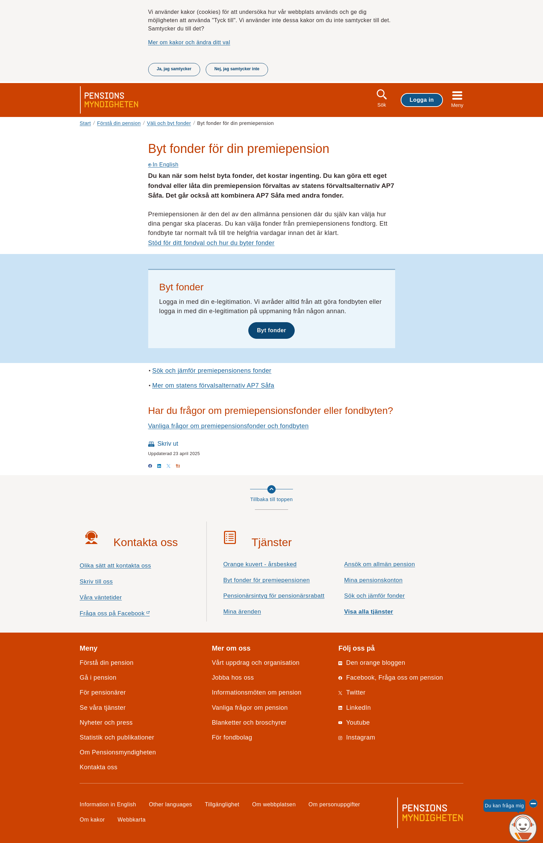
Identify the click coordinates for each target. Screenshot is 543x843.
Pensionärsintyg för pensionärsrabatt (273, 595)
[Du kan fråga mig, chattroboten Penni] (523, 828)
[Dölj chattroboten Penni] (533, 803)
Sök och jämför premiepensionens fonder (212, 370)
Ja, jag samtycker (174, 68)
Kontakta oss (98, 767)
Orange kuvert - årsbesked (260, 564)
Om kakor (92, 819)
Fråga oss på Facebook (127, 615)
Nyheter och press (106, 722)
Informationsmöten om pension (257, 692)
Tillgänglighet (222, 804)
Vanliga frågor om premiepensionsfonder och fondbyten (228, 426)
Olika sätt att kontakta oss (115, 565)
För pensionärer (103, 692)
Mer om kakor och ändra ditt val (189, 42)
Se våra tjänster (103, 707)
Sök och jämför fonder (374, 595)
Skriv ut (168, 443)
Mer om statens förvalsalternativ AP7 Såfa (213, 385)
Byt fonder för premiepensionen (266, 580)
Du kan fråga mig (504, 805)
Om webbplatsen (274, 804)
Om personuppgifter (334, 804)
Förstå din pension (119, 123)
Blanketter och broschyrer (249, 722)
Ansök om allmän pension (379, 564)
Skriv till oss (96, 581)
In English (163, 164)
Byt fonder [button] (271, 330)
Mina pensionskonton (373, 580)
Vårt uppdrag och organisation (256, 662)
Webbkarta (132, 819)
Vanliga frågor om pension (250, 707)
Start (85, 123)
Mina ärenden (242, 611)
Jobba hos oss (233, 677)
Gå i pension (98, 677)
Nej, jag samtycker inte (236, 68)
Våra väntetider (101, 597)
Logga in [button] (422, 100)
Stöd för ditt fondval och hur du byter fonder (211, 242)
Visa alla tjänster (368, 611)
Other (170, 804)
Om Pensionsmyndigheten (118, 752)
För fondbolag (232, 737)
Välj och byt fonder (169, 123)
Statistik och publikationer (117, 737)
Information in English (108, 804)
